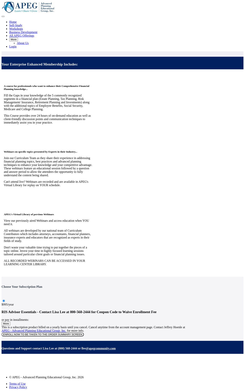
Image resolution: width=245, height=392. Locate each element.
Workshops (16, 28)
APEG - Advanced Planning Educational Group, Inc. (34, 330)
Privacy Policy (18, 387)
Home (13, 21)
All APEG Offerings (21, 35)
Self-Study (15, 25)
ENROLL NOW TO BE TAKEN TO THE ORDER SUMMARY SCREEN (42, 334)
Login (12, 46)
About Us (23, 43)
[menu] (122, 34)
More (13, 39)
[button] (3, 16)
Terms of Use (17, 383)
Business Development (23, 32)
